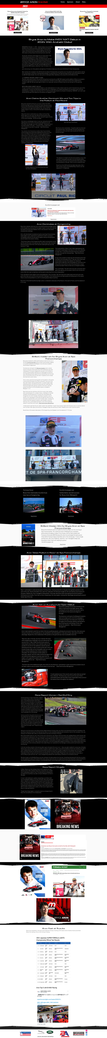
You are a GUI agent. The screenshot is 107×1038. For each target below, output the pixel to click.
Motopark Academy (41, 368)
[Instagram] (86, 1030)
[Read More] (18, 32)
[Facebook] (86, 1032)
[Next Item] (73, 186)
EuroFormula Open (31, 362)
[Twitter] (86, 1035)
